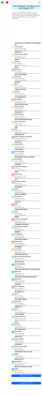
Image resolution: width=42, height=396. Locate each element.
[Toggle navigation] (39, 2)
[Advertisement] (26, 31)
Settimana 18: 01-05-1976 (26, 375)
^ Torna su (26, 379)
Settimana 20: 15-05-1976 (26, 383)
